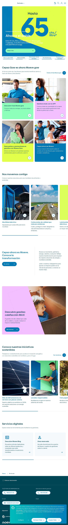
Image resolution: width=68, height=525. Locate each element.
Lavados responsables (39, 398)
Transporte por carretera (60, 58)
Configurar (21, 520)
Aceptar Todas (52, 520)
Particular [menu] (20, 3)
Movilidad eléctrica (9, 222)
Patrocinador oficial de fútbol (34, 58)
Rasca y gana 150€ (8, 58)
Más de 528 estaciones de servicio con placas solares (12, 399)
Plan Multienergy (47, 58)
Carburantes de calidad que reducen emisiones (41, 223)
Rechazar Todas (37, 520)
